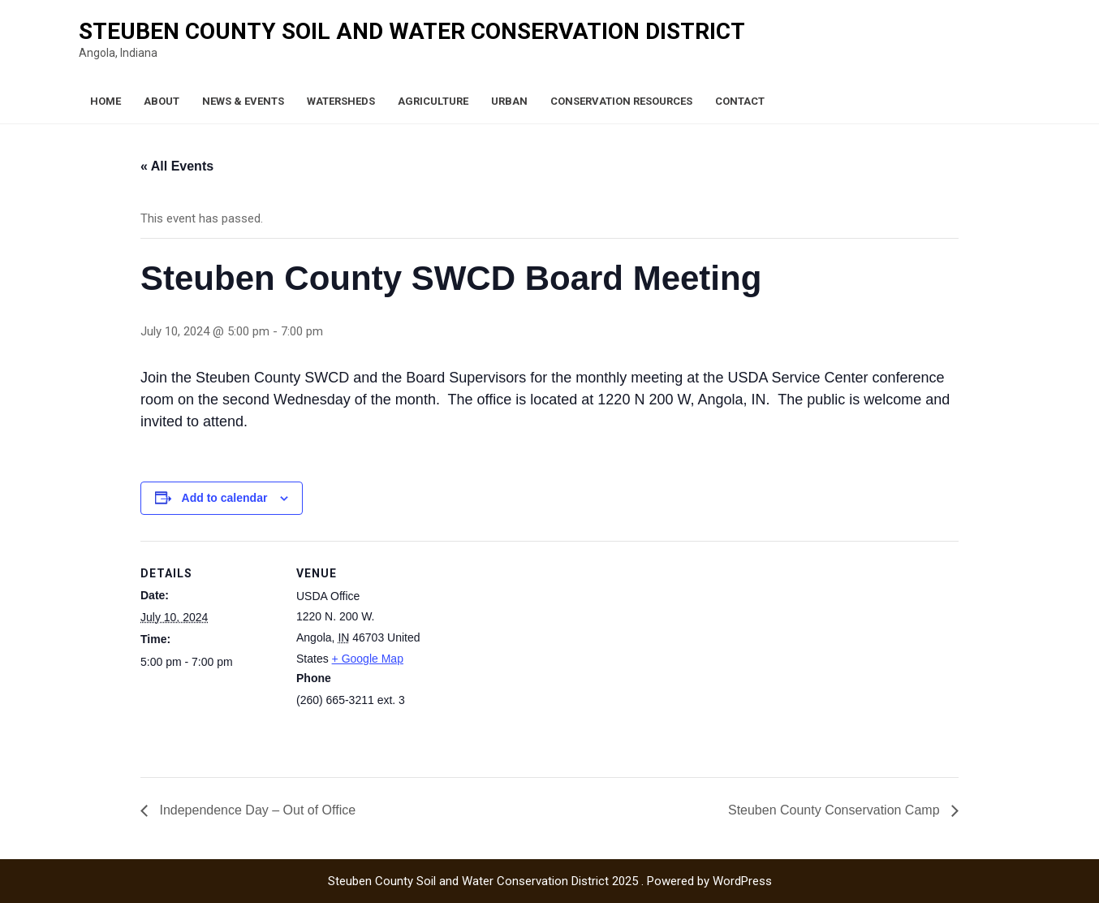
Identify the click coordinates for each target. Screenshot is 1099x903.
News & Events (243, 101)
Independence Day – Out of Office (256, 810)
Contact (740, 101)
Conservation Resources (621, 101)
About (161, 101)
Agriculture (433, 101)
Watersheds (341, 101)
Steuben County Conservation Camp (835, 810)
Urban (509, 101)
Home (105, 101)
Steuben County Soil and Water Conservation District (412, 31)
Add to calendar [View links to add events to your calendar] (225, 497)
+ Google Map (367, 658)
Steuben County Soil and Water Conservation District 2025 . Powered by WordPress (550, 881)
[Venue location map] (537, 653)
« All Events (176, 166)
